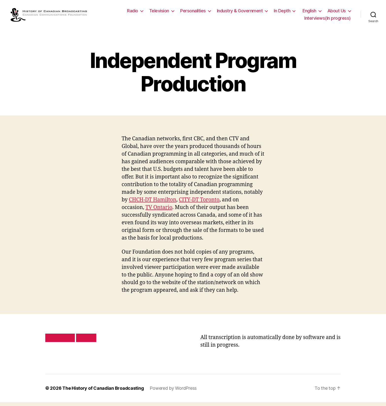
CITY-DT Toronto (199, 203)
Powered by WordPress (173, 392)
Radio (132, 12)
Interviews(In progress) (327, 20)
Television (159, 12)
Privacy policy (60, 341)
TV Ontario (158, 211)
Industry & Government (240, 12)
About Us (336, 12)
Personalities (193, 12)
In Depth (282, 12)
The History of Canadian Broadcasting (103, 392)
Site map (86, 341)
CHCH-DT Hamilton (152, 203)
